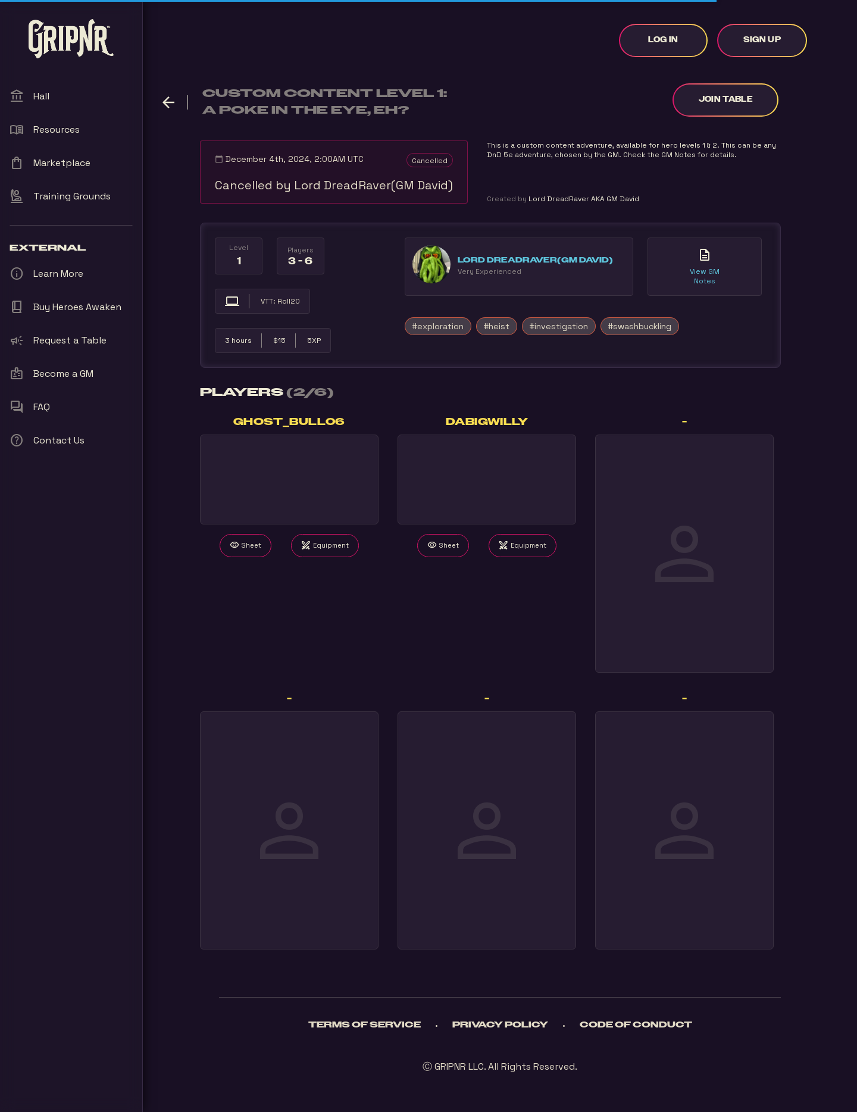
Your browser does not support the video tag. (289, 479)
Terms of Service (364, 1025)
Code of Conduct (636, 1025)
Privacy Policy (500, 1025)
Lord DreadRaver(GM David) (535, 260)
